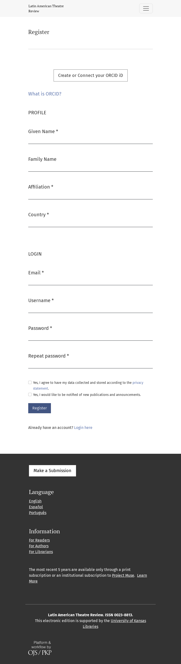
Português (37, 512)
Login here (83, 427)
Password (40, 328)
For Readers (39, 540)
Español (36, 507)
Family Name (42, 159)
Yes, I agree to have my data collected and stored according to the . (88, 386)
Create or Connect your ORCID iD (90, 75)
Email (36, 272)
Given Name (43, 131)
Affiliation (40, 186)
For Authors (39, 546)
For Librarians (41, 551)
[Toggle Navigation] (146, 8)
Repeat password (48, 355)
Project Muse (123, 575)
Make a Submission (52, 470)
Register (39, 408)
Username (41, 300)
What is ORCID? (44, 94)
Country (38, 214)
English (35, 501)
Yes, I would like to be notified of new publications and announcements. (87, 395)
